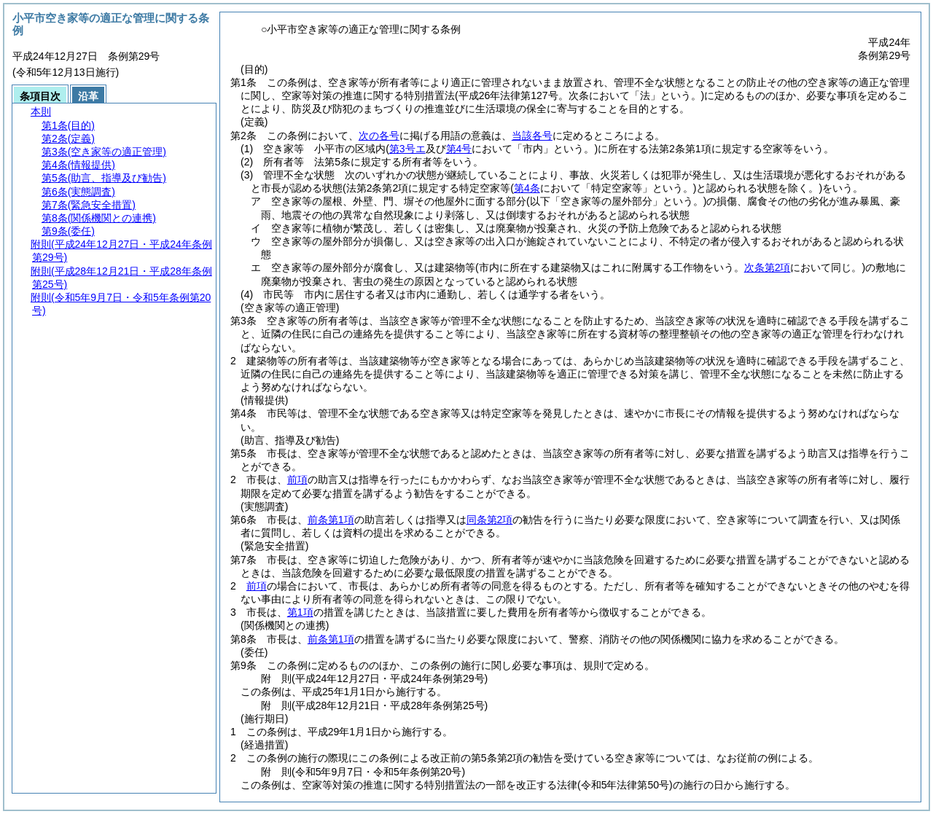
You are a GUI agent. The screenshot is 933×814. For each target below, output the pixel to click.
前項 (297, 479)
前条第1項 (331, 519)
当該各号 (532, 135)
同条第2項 (489, 519)
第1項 (300, 612)
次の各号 (379, 135)
